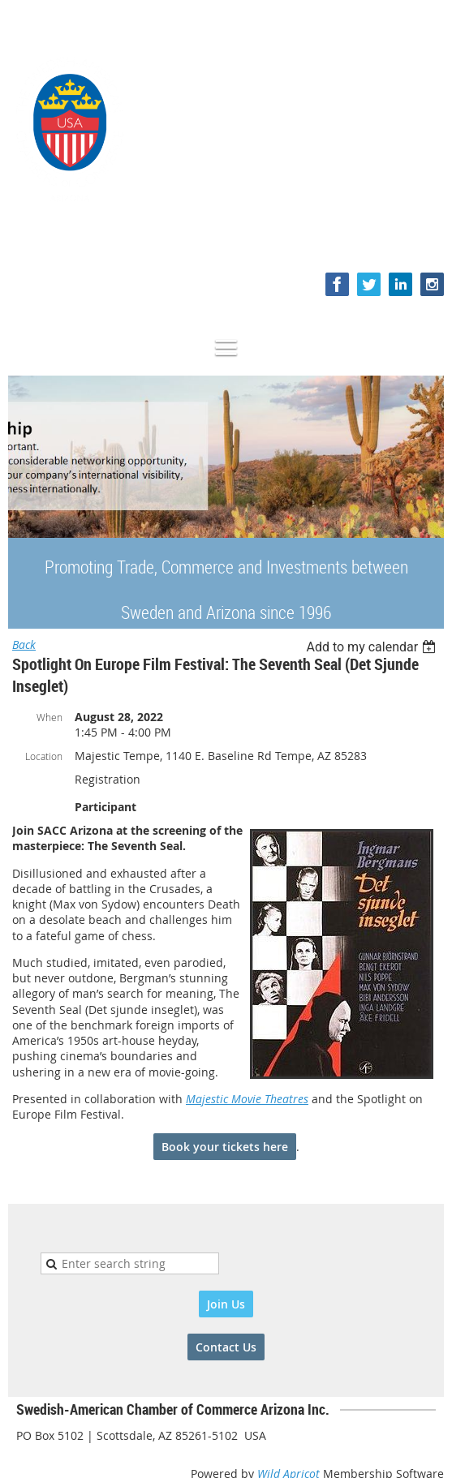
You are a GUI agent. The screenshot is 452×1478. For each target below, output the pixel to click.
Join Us (226, 1304)
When (49, 717)
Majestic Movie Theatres (247, 1098)
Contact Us (226, 1347)
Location (43, 756)
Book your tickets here (224, 1146)
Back (24, 644)
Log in (427, 239)
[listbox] (373, 647)
